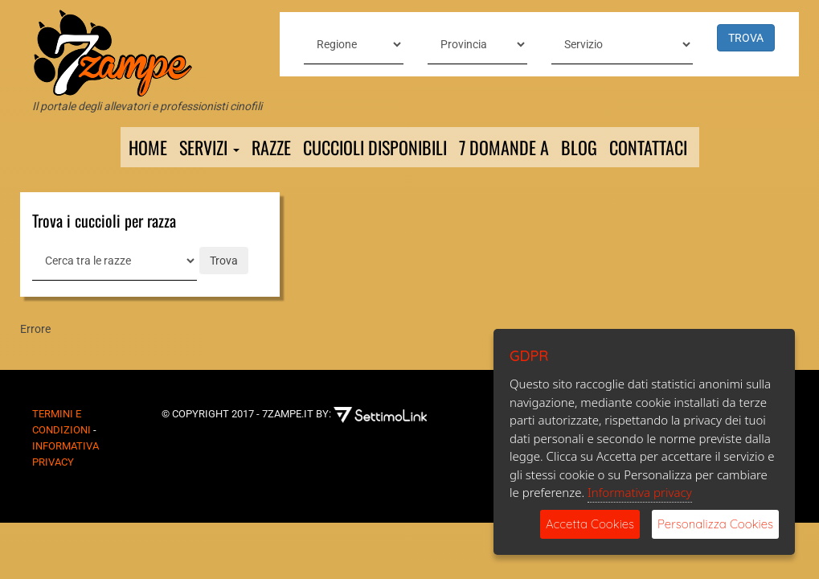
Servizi (209, 147)
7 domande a (504, 147)
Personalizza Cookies (715, 524)
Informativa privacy (640, 492)
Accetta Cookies (590, 524)
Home (148, 147)
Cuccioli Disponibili (375, 147)
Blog (579, 147)
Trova (224, 260)
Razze (271, 147)
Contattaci (648, 147)
